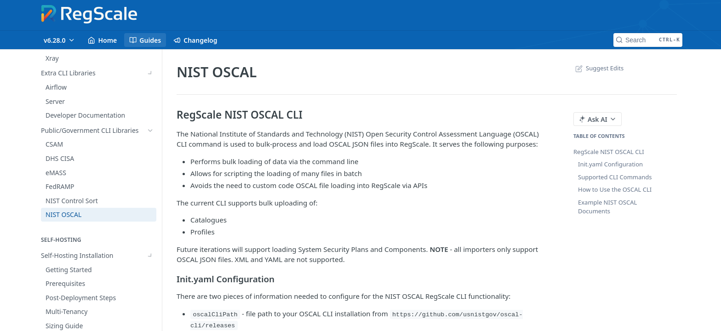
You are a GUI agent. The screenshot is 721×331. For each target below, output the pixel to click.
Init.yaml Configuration (610, 164)
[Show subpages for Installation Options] (150, 269)
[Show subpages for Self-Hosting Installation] (150, 255)
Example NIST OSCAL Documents (607, 207)
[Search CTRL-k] (647, 40)
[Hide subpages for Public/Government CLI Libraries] (150, 130)
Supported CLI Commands (615, 177)
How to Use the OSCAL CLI (615, 189)
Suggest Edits (598, 68)
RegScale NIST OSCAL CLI (608, 152)
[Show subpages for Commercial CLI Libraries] (150, 102)
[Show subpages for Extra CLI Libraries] (150, 116)
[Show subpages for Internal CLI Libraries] (150, 88)
